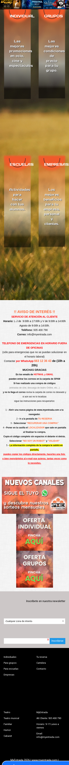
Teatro (7, 712)
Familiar (8, 724)
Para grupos (10, 662)
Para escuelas (11, 668)
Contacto (41, 668)
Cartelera (41, 662)
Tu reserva (41, 657)
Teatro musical (11, 718)
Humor (7, 730)
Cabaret (8, 736)
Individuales (10, 657)
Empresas (9, 674)
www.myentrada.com (48, 410)
